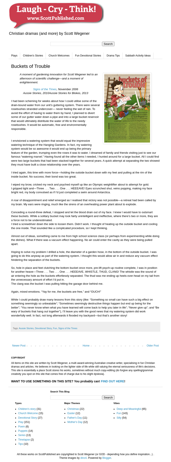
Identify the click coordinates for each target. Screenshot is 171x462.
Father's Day (74, 417)
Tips (20, 443)
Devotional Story (43, 328)
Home (86, 345)
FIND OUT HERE (112, 381)
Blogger (106, 457)
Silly (119, 417)
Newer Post (18, 345)
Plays (14, 55)
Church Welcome (28, 413)
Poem (21, 426)
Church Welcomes (59, 55)
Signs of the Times (45, 89)
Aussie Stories (26, 328)
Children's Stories (33, 55)
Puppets (23, 430)
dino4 (83, 457)
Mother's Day (74, 422)
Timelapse (24, 439)
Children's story (27, 408)
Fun (55, 328)
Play (20, 422)
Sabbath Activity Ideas (138, 55)
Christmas (73, 408)
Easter (71, 413)
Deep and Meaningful (129, 408)
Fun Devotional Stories (88, 55)
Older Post (153, 345)
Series (21, 435)
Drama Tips (113, 55)
